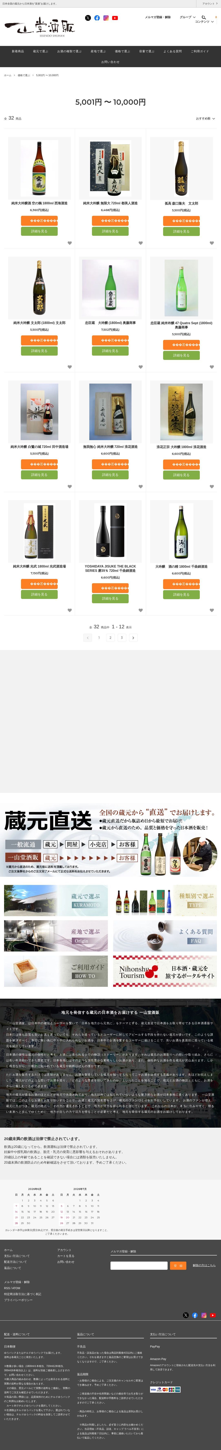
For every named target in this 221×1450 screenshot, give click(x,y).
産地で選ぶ (98, 51)
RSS (7, 1288)
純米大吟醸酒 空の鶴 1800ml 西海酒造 (39, 203)
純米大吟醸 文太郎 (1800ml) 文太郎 (39, 323)
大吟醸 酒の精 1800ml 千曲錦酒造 (181, 566)
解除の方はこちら (204, 1265)
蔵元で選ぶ (40, 51)
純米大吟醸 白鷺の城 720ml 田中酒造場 (39, 446)
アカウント (209, 3)
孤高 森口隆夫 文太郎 (181, 203)
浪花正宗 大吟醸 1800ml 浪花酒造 (181, 447)
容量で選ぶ (147, 51)
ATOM (16, 1288)
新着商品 (18, 51)
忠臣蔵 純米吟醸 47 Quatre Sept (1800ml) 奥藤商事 (181, 325)
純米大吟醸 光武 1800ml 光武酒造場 (39, 566)
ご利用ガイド (200, 51)
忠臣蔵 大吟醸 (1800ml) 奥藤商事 (110, 323)
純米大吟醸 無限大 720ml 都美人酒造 (110, 203)
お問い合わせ (110, 61)
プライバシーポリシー (18, 1300)
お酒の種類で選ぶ (69, 51)
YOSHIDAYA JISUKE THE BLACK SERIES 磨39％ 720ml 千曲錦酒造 (110, 568)
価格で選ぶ (122, 51)
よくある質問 (173, 51)
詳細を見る (39, 231)
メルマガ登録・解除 (160, 17)
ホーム (7, 75)
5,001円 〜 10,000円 (47, 75)
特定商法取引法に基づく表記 (22, 1294)
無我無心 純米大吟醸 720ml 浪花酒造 (110, 446)
